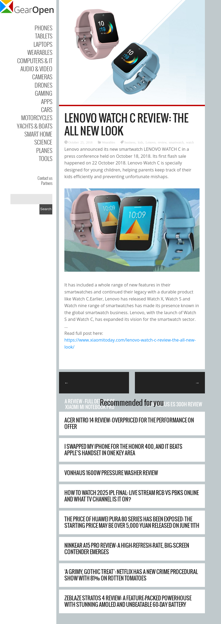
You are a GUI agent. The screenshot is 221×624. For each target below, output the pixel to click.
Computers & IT (34, 60)
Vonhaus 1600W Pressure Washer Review (111, 473)
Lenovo (151, 142)
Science (43, 142)
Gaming (43, 93)
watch (190, 142)
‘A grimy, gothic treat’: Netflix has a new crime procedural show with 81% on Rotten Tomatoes (131, 575)
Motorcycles (36, 117)
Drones (43, 85)
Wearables (39, 52)
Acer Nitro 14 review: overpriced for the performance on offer (129, 423)
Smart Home (38, 134)
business (129, 142)
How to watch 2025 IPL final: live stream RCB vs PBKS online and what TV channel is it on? (131, 496)
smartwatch (176, 142)
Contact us (45, 178)
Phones (43, 27)
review (162, 142)
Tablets (43, 35)
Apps (46, 101)
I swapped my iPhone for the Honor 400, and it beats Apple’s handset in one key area (123, 449)
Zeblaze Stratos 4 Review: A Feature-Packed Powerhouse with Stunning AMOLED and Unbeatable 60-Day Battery (127, 601)
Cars (46, 109)
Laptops (43, 44)
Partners (46, 183)
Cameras (42, 76)
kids (140, 142)
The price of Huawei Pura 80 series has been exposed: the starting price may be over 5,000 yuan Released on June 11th (131, 522)
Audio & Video (36, 68)
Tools (45, 158)
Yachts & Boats (34, 125)
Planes (44, 150)
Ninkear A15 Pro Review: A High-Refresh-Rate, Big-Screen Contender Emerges (126, 548)
